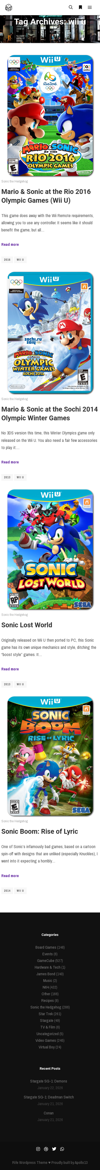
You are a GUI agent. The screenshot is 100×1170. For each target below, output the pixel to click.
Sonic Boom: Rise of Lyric (39, 831)
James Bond (45, 974)
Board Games (45, 947)
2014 (7, 891)
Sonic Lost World (26, 625)
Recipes (47, 1000)
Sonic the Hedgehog (14, 181)
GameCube (45, 960)
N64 (46, 987)
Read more (10, 244)
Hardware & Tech (48, 967)
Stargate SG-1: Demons (48, 1081)
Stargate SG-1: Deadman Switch (49, 1097)
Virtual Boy (47, 1047)
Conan (49, 1113)
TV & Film (47, 1027)
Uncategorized (48, 1033)
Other (46, 994)
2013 (7, 477)
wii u (20, 260)
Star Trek (46, 1014)
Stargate (46, 1020)
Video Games (45, 1040)
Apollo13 (81, 1162)
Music (47, 980)
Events (47, 954)
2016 (7, 260)
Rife (15, 1162)
